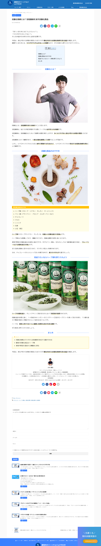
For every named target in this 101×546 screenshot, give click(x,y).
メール (15, 436)
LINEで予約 (89, 3)
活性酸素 (38, 399)
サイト (14, 442)
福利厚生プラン (54, 539)
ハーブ (20, 399)
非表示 (54, 48)
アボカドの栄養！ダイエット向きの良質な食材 (40, 513)
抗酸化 (23, 399)
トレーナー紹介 (17, 7)
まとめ (41, 60)
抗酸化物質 (28, 399)
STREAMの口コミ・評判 (43, 539)
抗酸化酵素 (33, 399)
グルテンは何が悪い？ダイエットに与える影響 (40, 490)
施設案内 (61, 539)
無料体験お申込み (78, 3)
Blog (72, 7)
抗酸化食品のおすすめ (45, 56)
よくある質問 (61, 7)
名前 (14, 430)
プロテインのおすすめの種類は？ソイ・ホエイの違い (42, 502)
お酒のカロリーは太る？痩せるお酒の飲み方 (39, 474)
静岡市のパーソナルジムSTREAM (21, 3)
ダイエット (18, 397)
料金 (25, 539)
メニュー (29, 7)
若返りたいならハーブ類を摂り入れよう (50, 58)
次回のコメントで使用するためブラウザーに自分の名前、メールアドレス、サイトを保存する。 (36, 448)
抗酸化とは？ (43, 54)
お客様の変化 (39, 7)
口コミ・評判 (50, 7)
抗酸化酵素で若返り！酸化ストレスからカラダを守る (42, 463)
